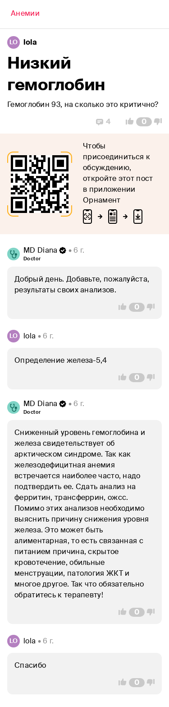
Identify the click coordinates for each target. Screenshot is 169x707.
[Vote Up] (127, 122)
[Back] (25, 14)
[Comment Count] (144, 121)
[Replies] (103, 122)
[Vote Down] (160, 122)
